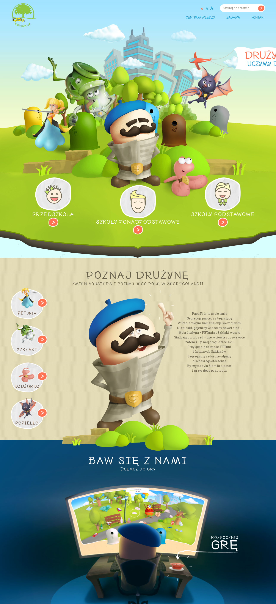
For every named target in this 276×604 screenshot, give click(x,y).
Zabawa (233, 18)
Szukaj (261, 8)
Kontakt (258, 18)
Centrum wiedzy (200, 18)
